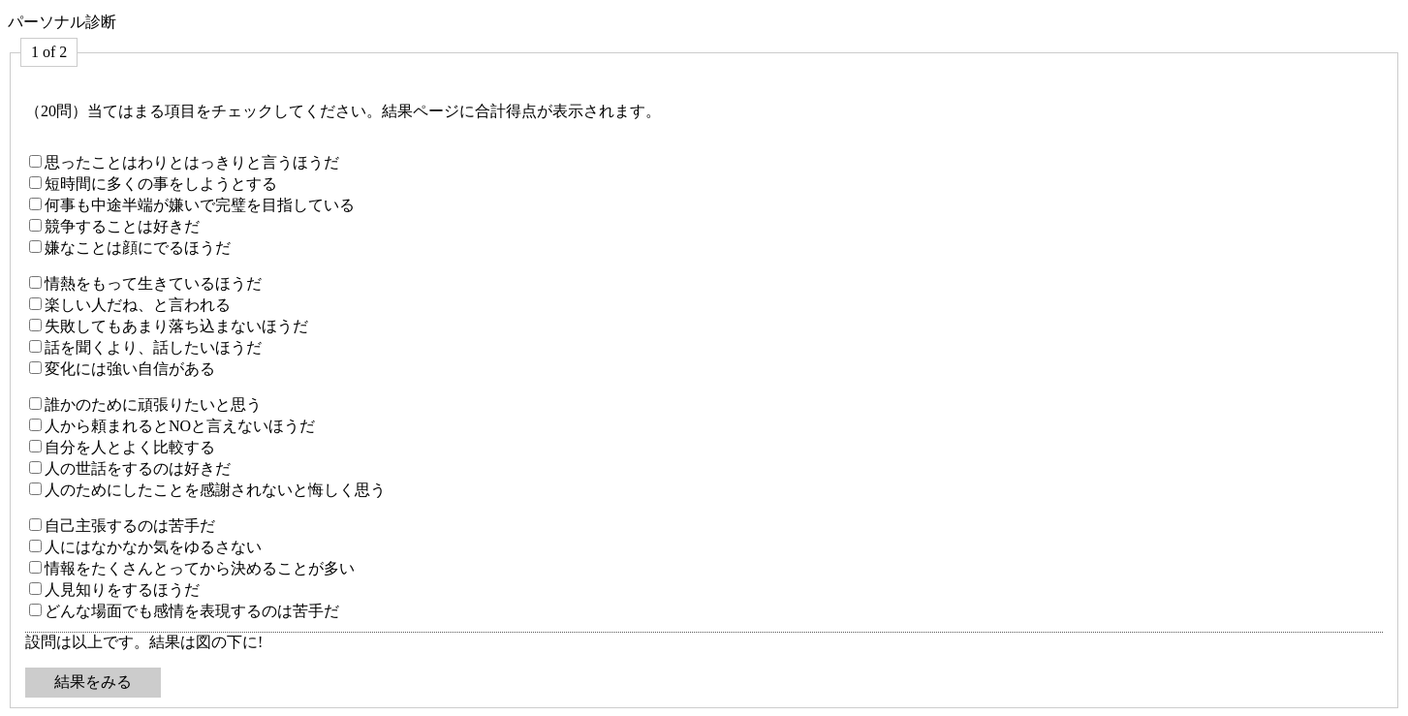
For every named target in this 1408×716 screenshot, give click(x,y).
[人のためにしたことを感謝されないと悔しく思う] (35, 489)
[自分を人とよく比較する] (35, 446)
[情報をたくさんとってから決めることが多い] (35, 567)
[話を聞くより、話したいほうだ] (35, 346)
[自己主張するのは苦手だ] (35, 524)
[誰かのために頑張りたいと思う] (35, 403)
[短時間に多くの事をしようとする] (35, 182)
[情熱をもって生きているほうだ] (35, 282)
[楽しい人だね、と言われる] (35, 303)
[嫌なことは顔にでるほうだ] (35, 246)
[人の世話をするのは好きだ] (35, 467)
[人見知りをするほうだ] (35, 588)
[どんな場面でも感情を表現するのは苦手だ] (35, 610)
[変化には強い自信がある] (35, 367)
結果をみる (93, 681)
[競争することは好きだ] (35, 225)
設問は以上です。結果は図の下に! (144, 642)
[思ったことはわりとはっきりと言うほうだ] (35, 161)
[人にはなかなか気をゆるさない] (35, 546)
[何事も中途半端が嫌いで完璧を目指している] (35, 204)
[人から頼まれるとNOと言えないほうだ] (35, 425)
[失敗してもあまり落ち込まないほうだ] (35, 325)
